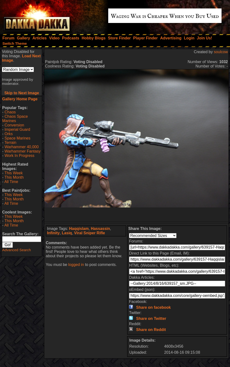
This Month (13, 177)
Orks (9, 134)
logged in (76, 265)
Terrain (10, 142)
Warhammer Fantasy (23, 151)
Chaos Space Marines (15, 118)
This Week (13, 173)
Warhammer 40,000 (22, 147)
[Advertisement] (136, 214)
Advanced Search (16, 250)
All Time (11, 182)
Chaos (10, 112)
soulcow (221, 52)
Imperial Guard (17, 129)
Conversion (14, 125)
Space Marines (18, 138)
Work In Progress (19, 156)
